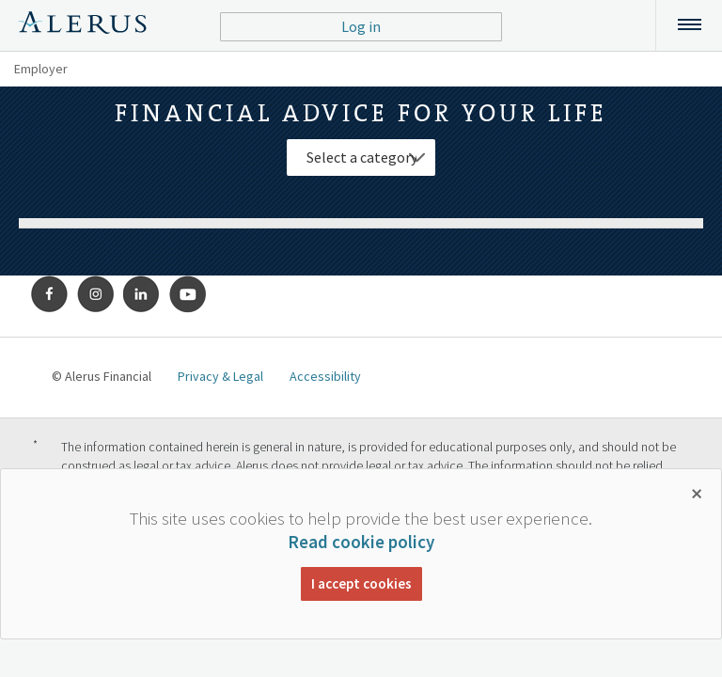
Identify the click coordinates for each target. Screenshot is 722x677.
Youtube (188, 294)
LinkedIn (142, 294)
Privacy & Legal (220, 376)
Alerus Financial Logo (82, 25)
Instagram (96, 294)
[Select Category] (361, 157)
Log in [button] (361, 26)
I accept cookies (361, 583)
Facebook (50, 294)
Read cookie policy (361, 541)
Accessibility (325, 376)
